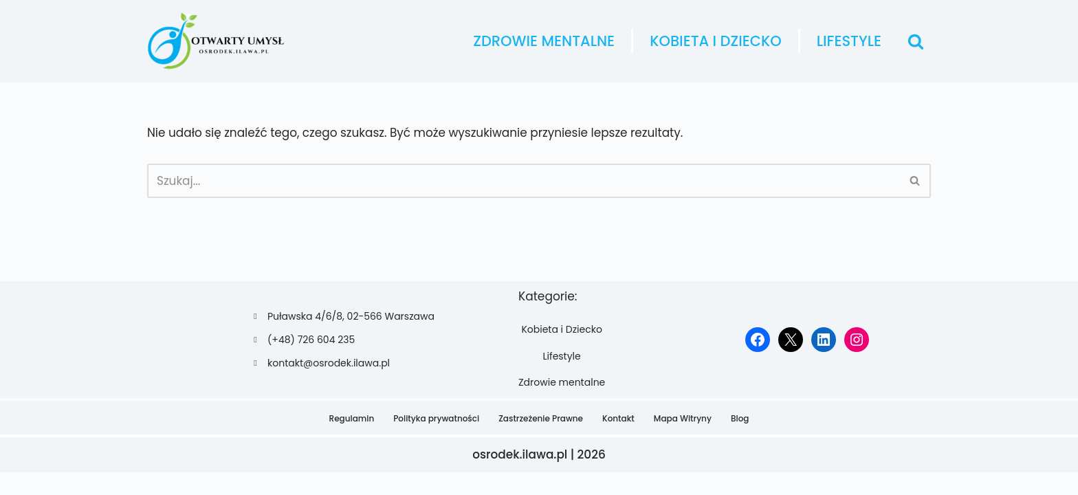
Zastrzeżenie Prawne (540, 440)
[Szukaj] (916, 41)
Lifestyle (849, 41)
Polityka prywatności (436, 440)
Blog (740, 440)
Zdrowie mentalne (544, 41)
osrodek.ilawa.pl (520, 477)
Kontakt (618, 440)
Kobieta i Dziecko (716, 41)
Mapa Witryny (683, 440)
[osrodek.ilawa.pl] (216, 40)
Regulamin (352, 440)
